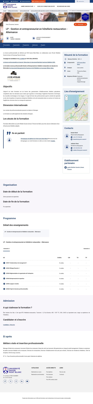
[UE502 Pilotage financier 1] (4, 269)
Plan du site (62, 374)
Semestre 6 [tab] (87, 248)
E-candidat (22, 58)
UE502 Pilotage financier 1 (13, 269)
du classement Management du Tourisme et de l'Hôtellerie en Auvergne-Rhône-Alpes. (31, 68)
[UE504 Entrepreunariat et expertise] (4, 280)
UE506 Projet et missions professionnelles (17, 291)
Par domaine (49, 377)
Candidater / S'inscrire (9, 327)
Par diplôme (49, 374)
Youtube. (53, 141)
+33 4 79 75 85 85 (77, 137)
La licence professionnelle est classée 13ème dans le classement (20, 62)
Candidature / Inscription (38, 1)
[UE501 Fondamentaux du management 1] (4, 263)
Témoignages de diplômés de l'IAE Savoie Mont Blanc (34, 138)
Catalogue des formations (13, 10)
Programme (26, 45)
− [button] (66, 99)
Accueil (4, 10)
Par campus (49, 379)
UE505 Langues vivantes (12, 285)
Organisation (16, 45)
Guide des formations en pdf (46, 6)
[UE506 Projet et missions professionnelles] (4, 291)
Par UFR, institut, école (51, 382)
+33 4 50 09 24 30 (77, 148)
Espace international (25, 1)
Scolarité (6, 1)
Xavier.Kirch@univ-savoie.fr (79, 139)
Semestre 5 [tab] (6, 248)
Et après (43, 45)
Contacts (61, 377)
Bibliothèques (14, 1)
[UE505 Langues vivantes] (4, 286)
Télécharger (80, 24)
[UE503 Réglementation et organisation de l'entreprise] (4, 275)
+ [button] (66, 97)
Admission (35, 45)
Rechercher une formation (37, 377)
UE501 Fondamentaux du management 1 (16, 263)
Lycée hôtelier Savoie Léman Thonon (75, 168)
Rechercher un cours (63, 6)
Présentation (6, 45)
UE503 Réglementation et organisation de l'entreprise (19, 274)
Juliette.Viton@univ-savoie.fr (80, 150)
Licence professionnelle (24, 10)
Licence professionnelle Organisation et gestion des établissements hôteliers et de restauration (49, 10)
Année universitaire (28, 6)
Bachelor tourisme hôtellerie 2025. (46, 62)
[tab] (20, 233)
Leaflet (71, 120)
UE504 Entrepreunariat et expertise (15, 280)
